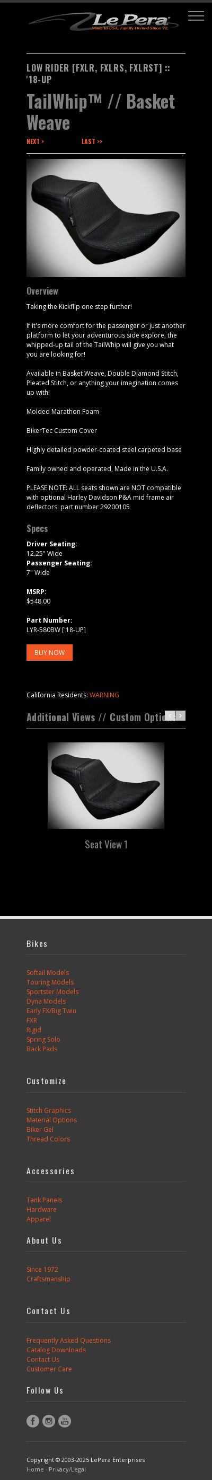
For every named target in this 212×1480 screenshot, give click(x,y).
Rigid (33, 1029)
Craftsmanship (48, 1278)
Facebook (32, 1421)
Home (35, 1469)
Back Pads (41, 1048)
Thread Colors (48, 1139)
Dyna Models (46, 1001)
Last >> (92, 141)
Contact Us (42, 1359)
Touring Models (50, 982)
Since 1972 (42, 1269)
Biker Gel (40, 1129)
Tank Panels (44, 1199)
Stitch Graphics (48, 1110)
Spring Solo (43, 1039)
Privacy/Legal (67, 1469)
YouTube (64, 1421)
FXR (31, 1020)
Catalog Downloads (56, 1349)
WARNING (104, 694)
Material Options (51, 1119)
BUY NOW (49, 652)
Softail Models (47, 972)
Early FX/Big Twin (51, 1010)
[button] (196, 16)
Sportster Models (52, 991)
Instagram (48, 1421)
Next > (35, 141)
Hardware (41, 1209)
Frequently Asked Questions (68, 1340)
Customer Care (49, 1368)
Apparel (38, 1219)
